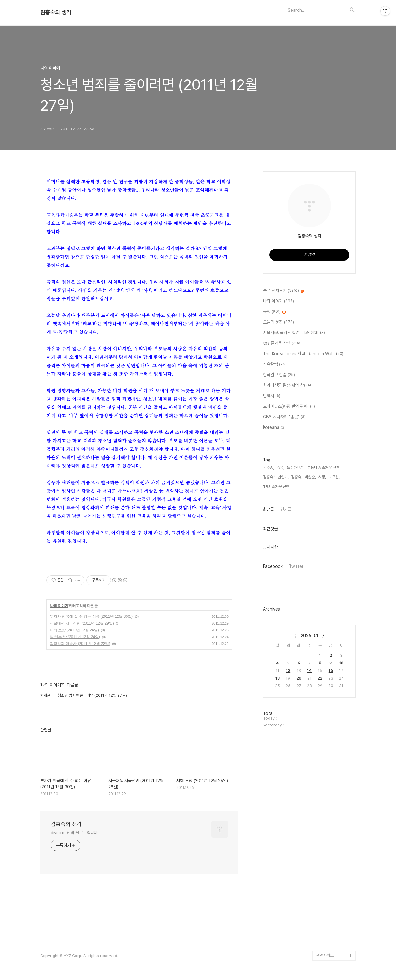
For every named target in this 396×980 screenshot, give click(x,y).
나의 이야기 (59, 605)
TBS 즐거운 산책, (277, 486)
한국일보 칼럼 (279, 375)
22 (319, 678)
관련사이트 (325, 955)
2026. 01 (309, 635)
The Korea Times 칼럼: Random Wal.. (303, 354)
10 (341, 663)
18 (277, 678)
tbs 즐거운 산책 (282, 343)
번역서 (271, 396)
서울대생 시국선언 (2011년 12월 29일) (82, 623)
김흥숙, (296, 477)
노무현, (334, 477)
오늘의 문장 (278, 322)
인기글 (285, 509)
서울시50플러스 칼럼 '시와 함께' (294, 333)
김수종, (268, 467)
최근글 (268, 509)
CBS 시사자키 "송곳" (284, 417)
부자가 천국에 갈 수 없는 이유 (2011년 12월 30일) (91, 616)
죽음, (280, 467)
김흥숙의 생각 (55, 12)
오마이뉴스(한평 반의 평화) (289, 406)
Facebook (273, 566)
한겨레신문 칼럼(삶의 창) (288, 385)
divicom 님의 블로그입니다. (75, 832)
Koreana (274, 428)
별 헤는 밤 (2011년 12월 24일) (75, 637)
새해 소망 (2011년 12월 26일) (74, 630)
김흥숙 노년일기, (276, 477)
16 (331, 670)
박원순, (310, 477)
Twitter (296, 566)
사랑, (322, 477)
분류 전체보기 (283, 291)
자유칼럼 (274, 364)
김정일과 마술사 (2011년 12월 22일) (80, 644)
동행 (274, 312)
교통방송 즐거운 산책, (324, 467)
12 (288, 670)
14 (309, 670)
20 (298, 678)
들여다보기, (296, 467)
